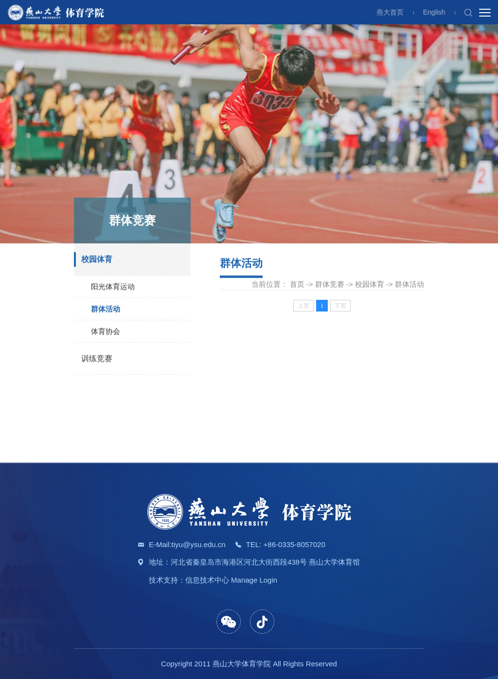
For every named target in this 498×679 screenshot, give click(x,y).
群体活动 (105, 310)
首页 (297, 284)
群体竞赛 (329, 284)
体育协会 (105, 332)
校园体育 (96, 260)
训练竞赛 (96, 359)
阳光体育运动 (113, 287)
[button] (468, 12)
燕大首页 (390, 12)
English (434, 12)
